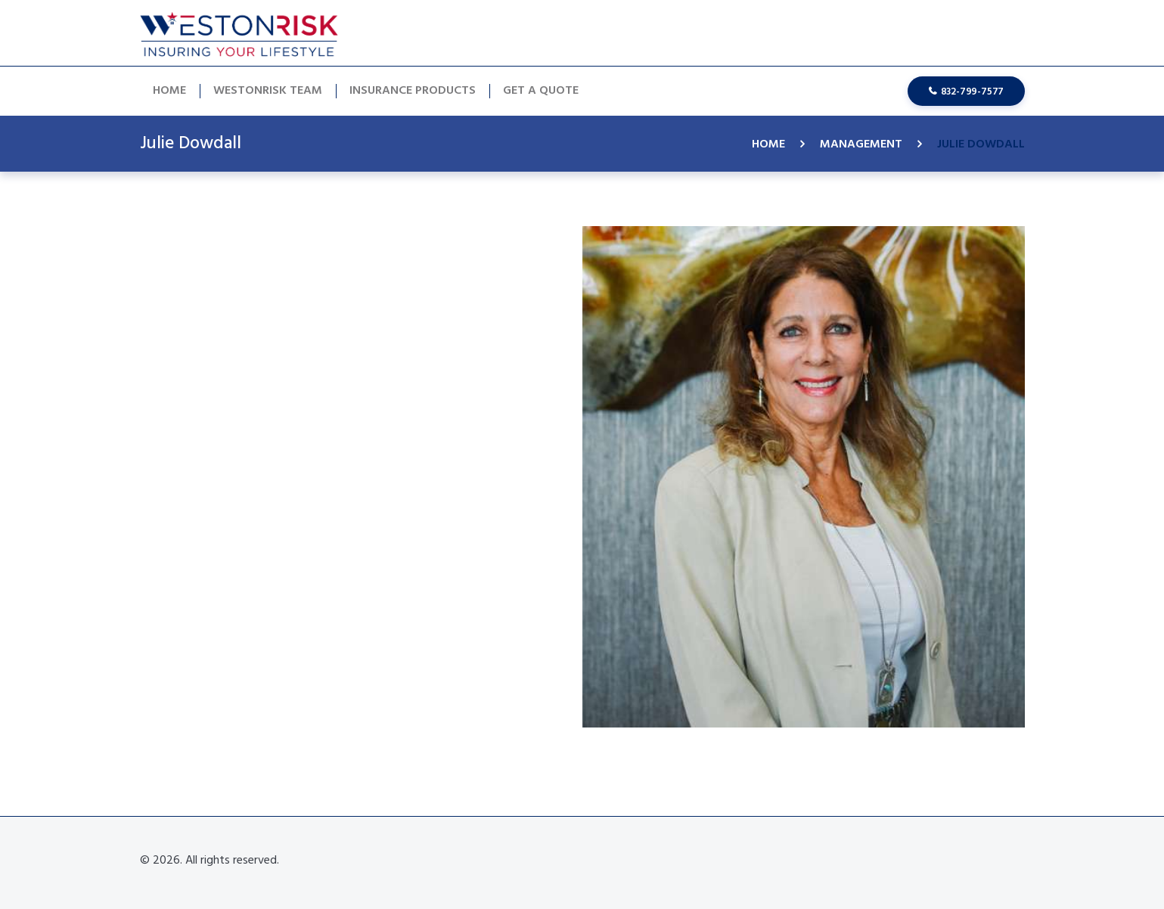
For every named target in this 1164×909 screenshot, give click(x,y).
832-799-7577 (972, 92)
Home (768, 144)
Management (861, 144)
